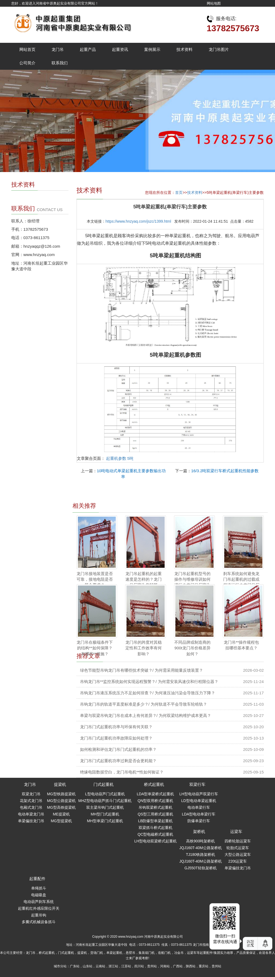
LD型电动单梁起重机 (198, 801)
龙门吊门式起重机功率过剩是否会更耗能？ (118, 760)
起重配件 (37, 878)
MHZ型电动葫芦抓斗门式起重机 (105, 801)
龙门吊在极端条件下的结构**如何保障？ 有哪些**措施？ (95, 648)
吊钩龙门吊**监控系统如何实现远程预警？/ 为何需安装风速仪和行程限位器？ (149, 681)
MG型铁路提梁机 (61, 794)
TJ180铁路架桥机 (200, 854)
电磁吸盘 (38, 895)
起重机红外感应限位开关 (38, 908)
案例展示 (152, 49)
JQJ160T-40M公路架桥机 (200, 848)
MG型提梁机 (61, 821)
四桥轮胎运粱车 (238, 841)
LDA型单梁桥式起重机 (155, 794)
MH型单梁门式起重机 (105, 821)
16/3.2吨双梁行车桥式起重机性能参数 (225, 470)
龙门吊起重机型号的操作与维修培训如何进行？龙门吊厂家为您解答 (192, 582)
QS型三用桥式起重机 (155, 814)
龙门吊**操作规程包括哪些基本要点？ (241, 645)
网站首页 (27, 49)
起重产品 (88, 49)
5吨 (130, 458)
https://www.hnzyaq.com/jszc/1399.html (138, 221)
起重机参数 (116, 458)
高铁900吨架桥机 (200, 841)
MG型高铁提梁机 (61, 807)
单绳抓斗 (38, 888)
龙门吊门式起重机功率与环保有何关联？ (116, 726)
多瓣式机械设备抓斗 (39, 922)
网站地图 (214, 3)
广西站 (178, 966)
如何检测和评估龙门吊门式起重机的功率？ (118, 749)
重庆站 (203, 966)
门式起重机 (103, 784)
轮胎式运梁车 (237, 848)
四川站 (139, 966)
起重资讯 (120, 49)
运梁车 (236, 831)
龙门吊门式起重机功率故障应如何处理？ (116, 738)
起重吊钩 (38, 915)
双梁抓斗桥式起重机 (155, 827)
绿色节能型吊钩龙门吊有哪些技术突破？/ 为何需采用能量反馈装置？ (141, 670)
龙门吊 (58, 49)
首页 (179, 192)
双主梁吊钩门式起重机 (105, 807)
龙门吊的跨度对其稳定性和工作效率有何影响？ (143, 648)
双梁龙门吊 (31, 794)
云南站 (100, 966)
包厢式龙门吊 (31, 807)
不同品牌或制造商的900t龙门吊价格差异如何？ (192, 648)
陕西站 (191, 966)
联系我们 (60, 63)
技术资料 (184, 49)
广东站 (74, 966)
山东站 (87, 966)
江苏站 (126, 966)
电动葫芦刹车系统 (39, 901)
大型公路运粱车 (238, 854)
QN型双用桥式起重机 (155, 801)
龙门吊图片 (219, 49)
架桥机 (199, 831)
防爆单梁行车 (198, 821)
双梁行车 (197, 784)
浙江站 (113, 966)
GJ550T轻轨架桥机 (200, 868)
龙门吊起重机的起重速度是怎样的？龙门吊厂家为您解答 (143, 579)
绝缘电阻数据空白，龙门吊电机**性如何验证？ (122, 772)
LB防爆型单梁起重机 (155, 821)
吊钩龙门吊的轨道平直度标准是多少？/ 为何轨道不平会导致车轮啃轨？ (143, 704)
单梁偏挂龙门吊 (31, 821)
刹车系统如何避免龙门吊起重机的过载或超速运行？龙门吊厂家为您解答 (241, 582)
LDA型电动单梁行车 (198, 814)
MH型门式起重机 (105, 814)
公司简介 (27, 63)
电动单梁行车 (198, 807)
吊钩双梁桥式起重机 (155, 807)
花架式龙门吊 (31, 801)
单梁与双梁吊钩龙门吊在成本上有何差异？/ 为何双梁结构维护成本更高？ (145, 715)
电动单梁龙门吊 (31, 814)
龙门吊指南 (201, 945)
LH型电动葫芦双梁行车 (198, 794)
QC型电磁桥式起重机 (155, 834)
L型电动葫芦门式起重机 (105, 794)
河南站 (165, 966)
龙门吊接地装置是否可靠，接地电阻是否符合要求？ (95, 579)
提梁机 (60, 784)
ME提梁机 (61, 814)
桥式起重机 (154, 784)
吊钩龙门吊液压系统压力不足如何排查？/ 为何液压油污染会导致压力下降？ (147, 693)
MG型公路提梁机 (61, 801)
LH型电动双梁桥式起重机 (155, 841)
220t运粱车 (237, 861)
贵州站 (152, 966)
